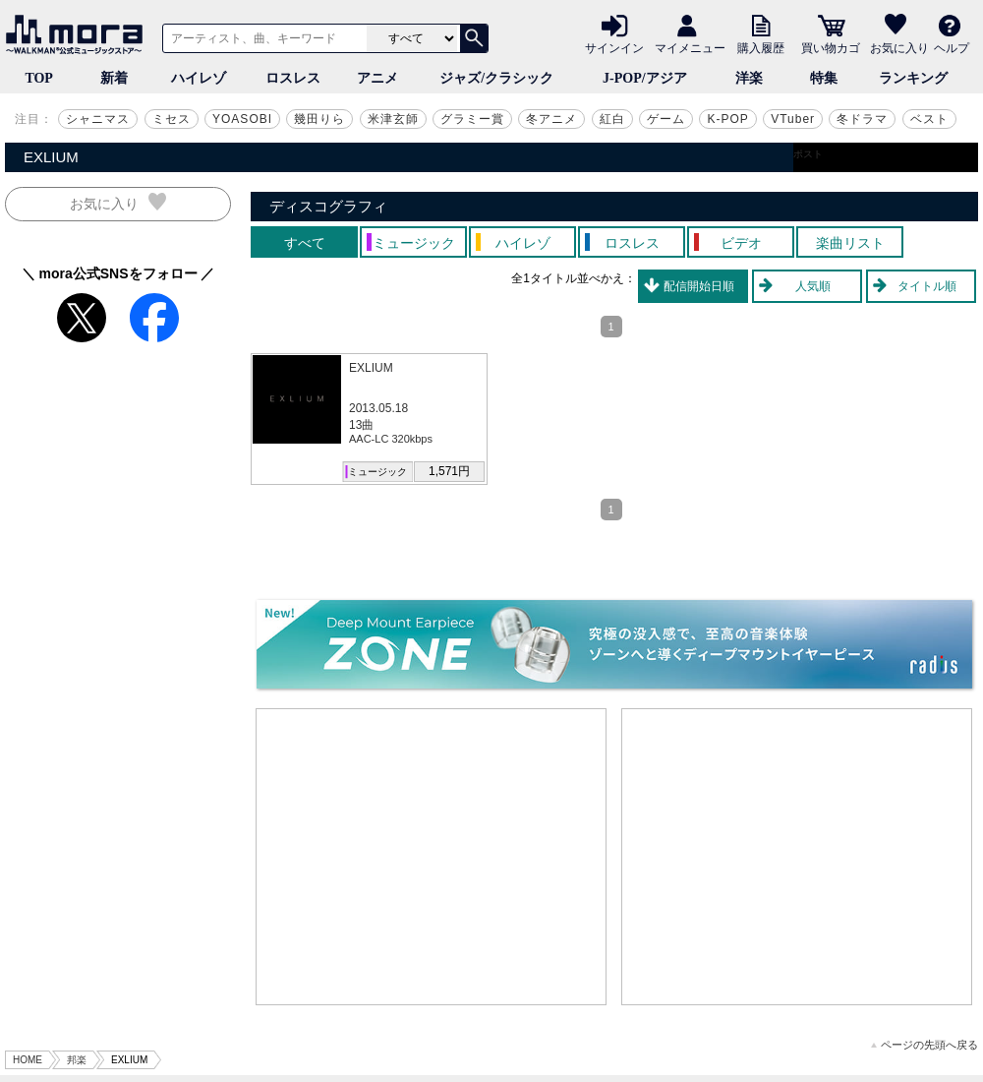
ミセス (171, 119)
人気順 (813, 286)
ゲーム (666, 119)
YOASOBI (242, 119)
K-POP (727, 119)
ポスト (808, 154)
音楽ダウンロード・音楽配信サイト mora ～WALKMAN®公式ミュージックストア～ (78, 34)
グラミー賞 (472, 119)
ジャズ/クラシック (496, 78)
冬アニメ (551, 119)
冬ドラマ (862, 119)
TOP (39, 78)
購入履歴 (760, 47)
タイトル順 (926, 286)
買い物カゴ (830, 47)
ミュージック (377, 471)
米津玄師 (393, 119)
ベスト (929, 119)
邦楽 (77, 1059)
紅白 (612, 119)
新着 (114, 78)
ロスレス (292, 78)
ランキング (913, 78)
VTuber (793, 119)
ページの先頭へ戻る (924, 1045)
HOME (27, 1059)
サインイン (614, 47)
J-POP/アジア (645, 78)
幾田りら (319, 119)
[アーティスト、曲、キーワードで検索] (261, 38)
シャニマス (98, 119)
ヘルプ (951, 47)
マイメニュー (690, 47)
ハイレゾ (198, 78)
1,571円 (449, 471)
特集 (824, 78)
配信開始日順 (699, 286)
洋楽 (749, 78)
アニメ (377, 78)
